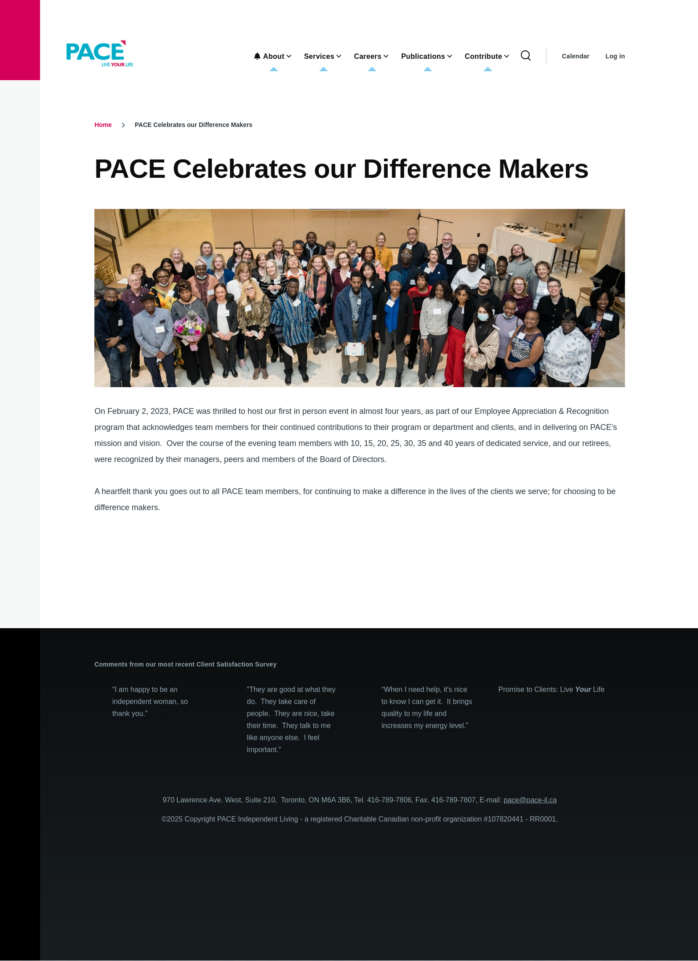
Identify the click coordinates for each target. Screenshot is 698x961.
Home (103, 124)
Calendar (575, 56)
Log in (615, 56)
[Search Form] (526, 56)
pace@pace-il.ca (530, 800)
